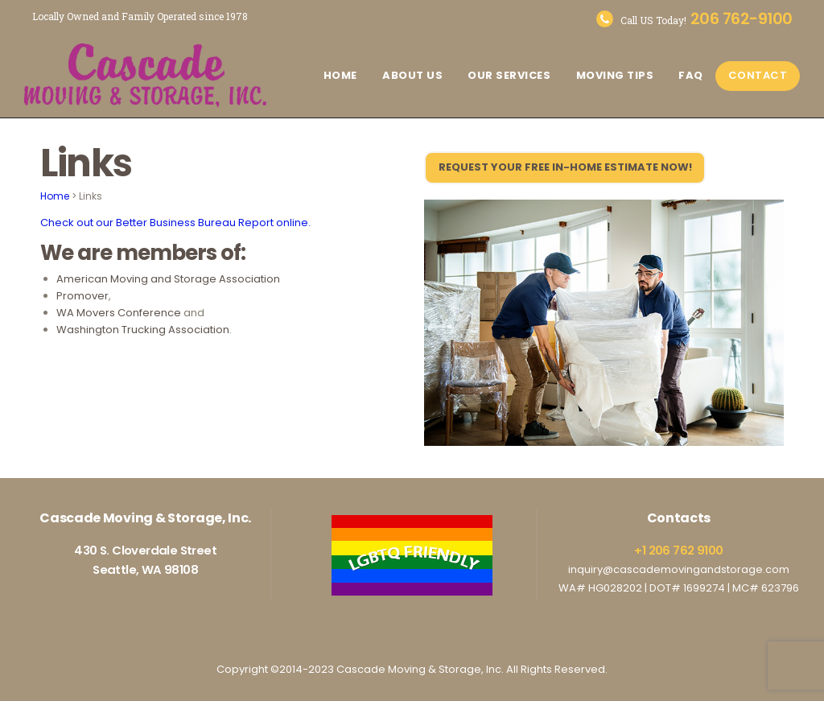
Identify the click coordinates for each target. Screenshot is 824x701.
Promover (82, 295)
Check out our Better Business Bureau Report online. (175, 222)
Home (54, 196)
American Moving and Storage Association (168, 279)
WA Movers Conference (118, 312)
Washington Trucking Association (142, 329)
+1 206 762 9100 (678, 550)
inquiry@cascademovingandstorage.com (678, 569)
